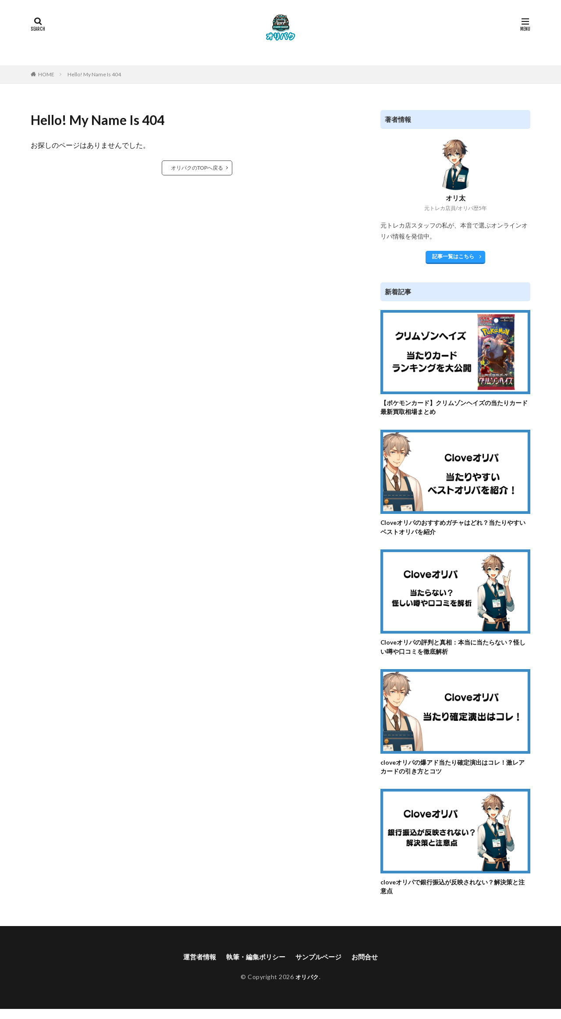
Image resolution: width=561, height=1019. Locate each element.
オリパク (307, 987)
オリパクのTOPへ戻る (197, 167)
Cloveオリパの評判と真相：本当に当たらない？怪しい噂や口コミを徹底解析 (454, 652)
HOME (46, 74)
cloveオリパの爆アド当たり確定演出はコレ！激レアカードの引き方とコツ (454, 773)
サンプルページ (320, 967)
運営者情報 (195, 967)
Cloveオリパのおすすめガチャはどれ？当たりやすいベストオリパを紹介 (454, 530)
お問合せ (369, 967)
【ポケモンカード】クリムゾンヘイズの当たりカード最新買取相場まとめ (452, 408)
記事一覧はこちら (453, 256)
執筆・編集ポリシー (254, 967)
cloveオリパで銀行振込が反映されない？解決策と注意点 (454, 895)
